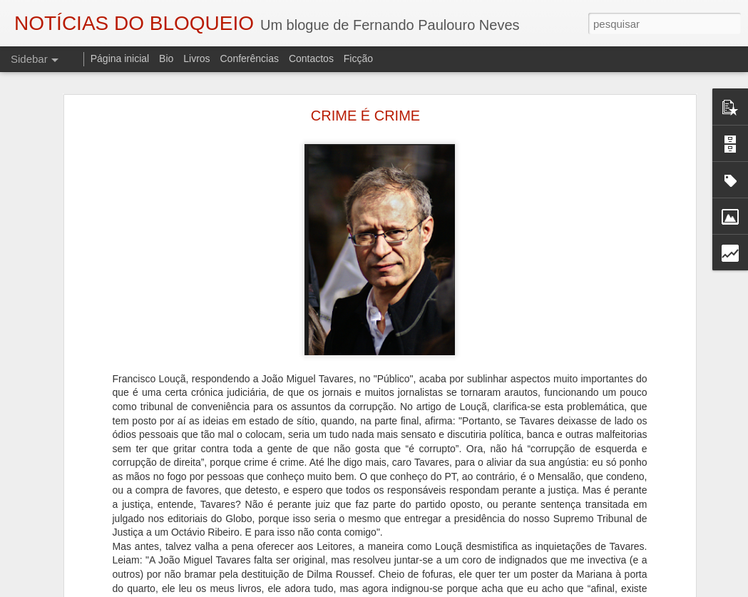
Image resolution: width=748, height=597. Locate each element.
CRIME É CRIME (365, 115)
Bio (166, 58)
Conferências (249, 58)
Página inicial (120, 58)
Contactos (311, 58)
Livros (196, 58)
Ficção (358, 58)
